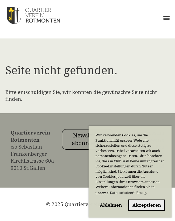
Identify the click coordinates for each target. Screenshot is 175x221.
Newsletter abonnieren (87, 139)
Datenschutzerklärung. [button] (128, 192)
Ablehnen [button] (111, 205)
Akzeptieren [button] (146, 205)
